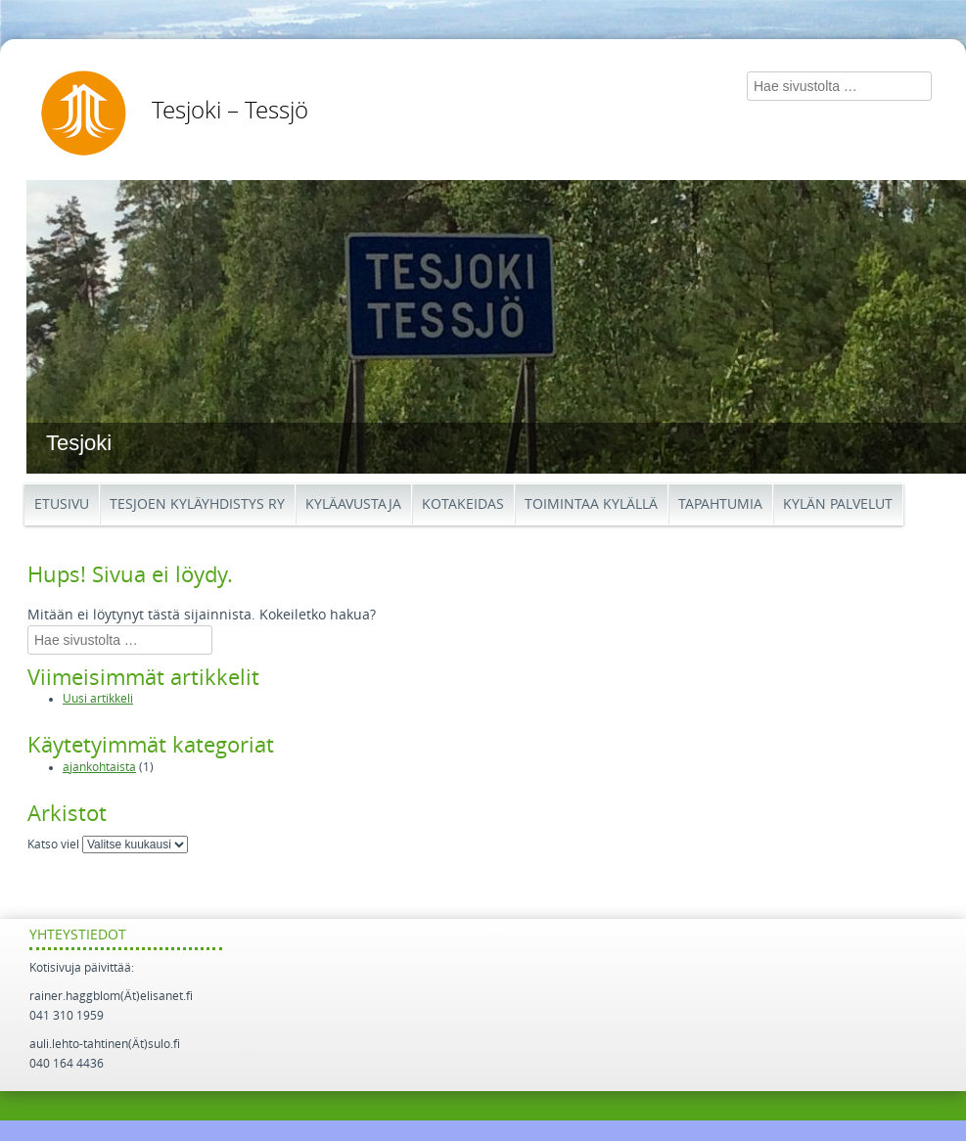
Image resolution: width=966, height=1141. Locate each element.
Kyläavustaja (353, 504)
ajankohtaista (99, 767)
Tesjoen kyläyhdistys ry (197, 504)
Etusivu (61, 504)
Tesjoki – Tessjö (230, 110)
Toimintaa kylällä (591, 504)
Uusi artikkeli (98, 699)
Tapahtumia (720, 504)
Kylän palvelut (838, 504)
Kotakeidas (463, 504)
